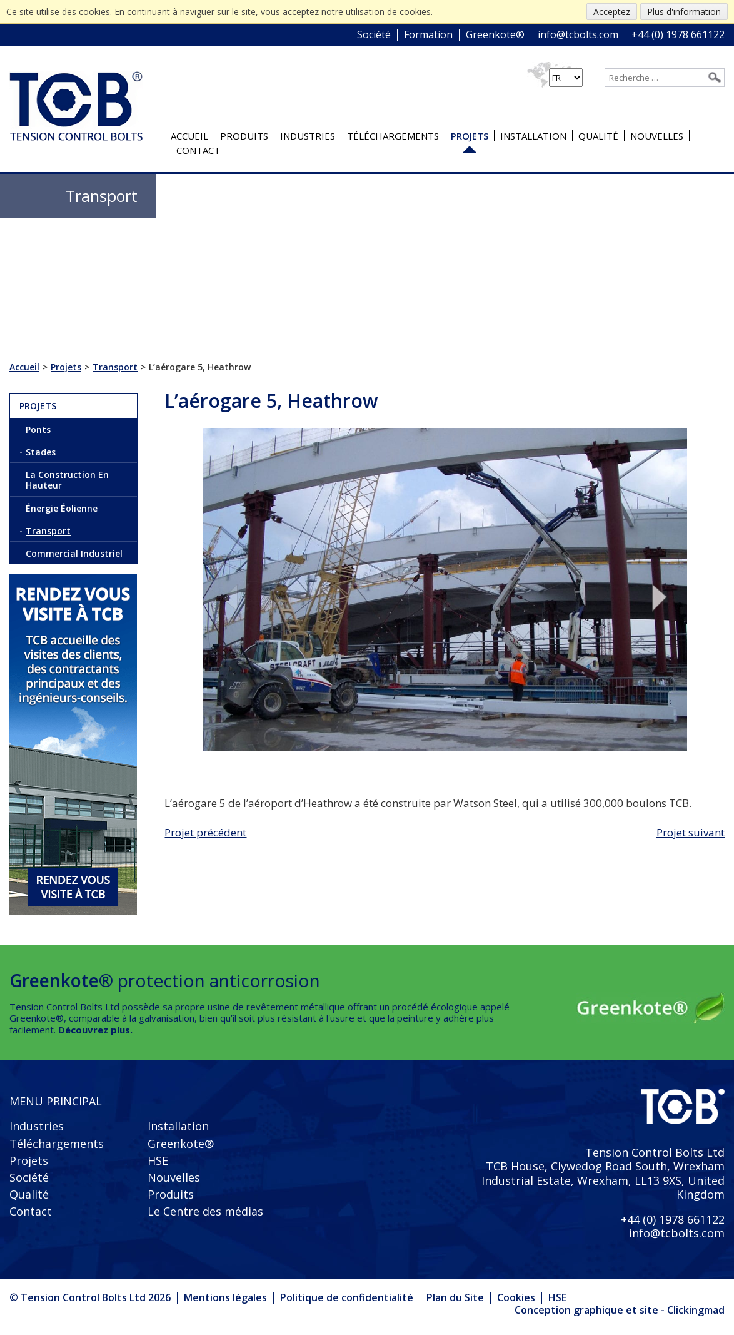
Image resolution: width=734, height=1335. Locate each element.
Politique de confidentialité (346, 1297)
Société (374, 35)
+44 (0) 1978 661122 (678, 35)
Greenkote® (495, 35)
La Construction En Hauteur (67, 480)
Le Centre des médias (205, 1211)
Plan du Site (455, 1297)
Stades (41, 452)
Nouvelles (656, 135)
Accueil (189, 135)
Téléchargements (393, 135)
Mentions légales (225, 1297)
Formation (428, 35)
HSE (158, 1160)
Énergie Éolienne (62, 508)
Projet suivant (690, 832)
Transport (48, 531)
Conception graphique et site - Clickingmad (620, 1310)
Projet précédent (205, 832)
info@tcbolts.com (578, 35)
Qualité (598, 135)
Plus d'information (684, 12)
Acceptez (611, 12)
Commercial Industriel (74, 553)
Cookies (516, 1297)
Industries (307, 135)
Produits (244, 135)
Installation (533, 135)
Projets (469, 135)
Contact (198, 150)
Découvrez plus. (95, 1029)
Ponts (38, 429)
